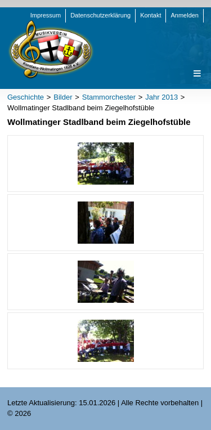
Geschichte (25, 97)
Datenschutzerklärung (100, 15)
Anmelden (184, 15)
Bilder (62, 97)
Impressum (45, 15)
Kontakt (150, 15)
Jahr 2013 (161, 97)
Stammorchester (109, 97)
